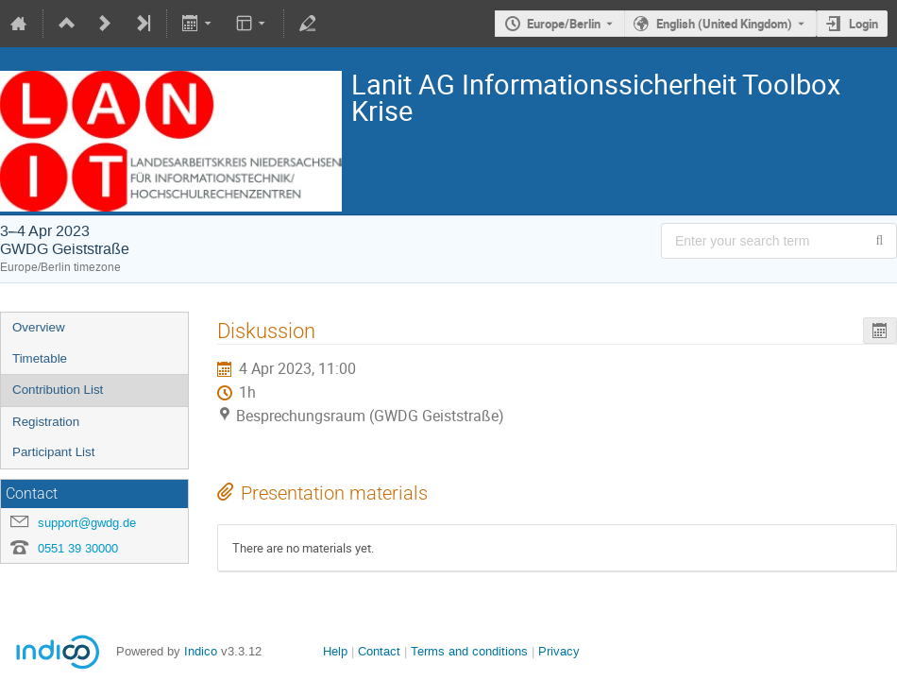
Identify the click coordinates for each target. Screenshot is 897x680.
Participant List (53, 452)
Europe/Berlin (564, 23)
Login (863, 23)
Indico (200, 651)
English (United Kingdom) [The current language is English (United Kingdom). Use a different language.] (724, 23)
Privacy (559, 651)
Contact (379, 651)
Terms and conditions (469, 651)
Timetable (39, 358)
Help (335, 651)
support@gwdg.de (87, 523)
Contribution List (57, 389)
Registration (45, 422)
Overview (38, 327)
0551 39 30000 (78, 548)
